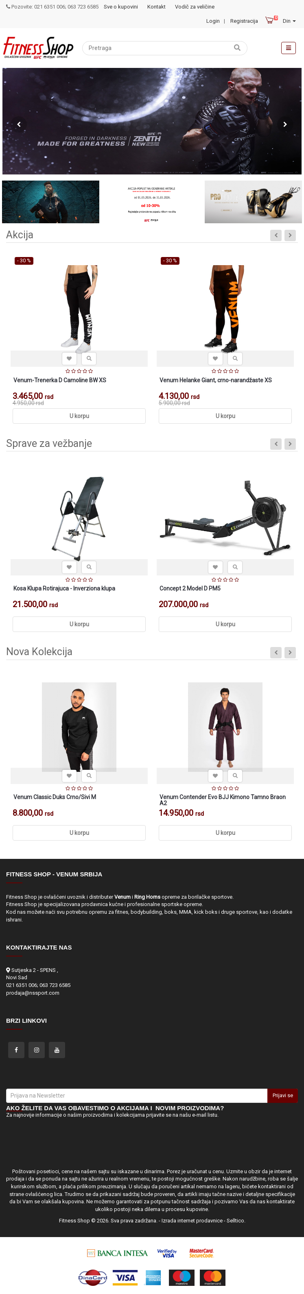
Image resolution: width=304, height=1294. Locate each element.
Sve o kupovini (121, 7)
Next (285, 124)
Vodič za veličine (194, 7)
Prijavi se (283, 1095)
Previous (19, 124)
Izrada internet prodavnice (192, 1221)
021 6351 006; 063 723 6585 (38, 985)
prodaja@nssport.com (32, 993)
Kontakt (156, 7)
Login (213, 21)
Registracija (244, 21)
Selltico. (236, 1221)
